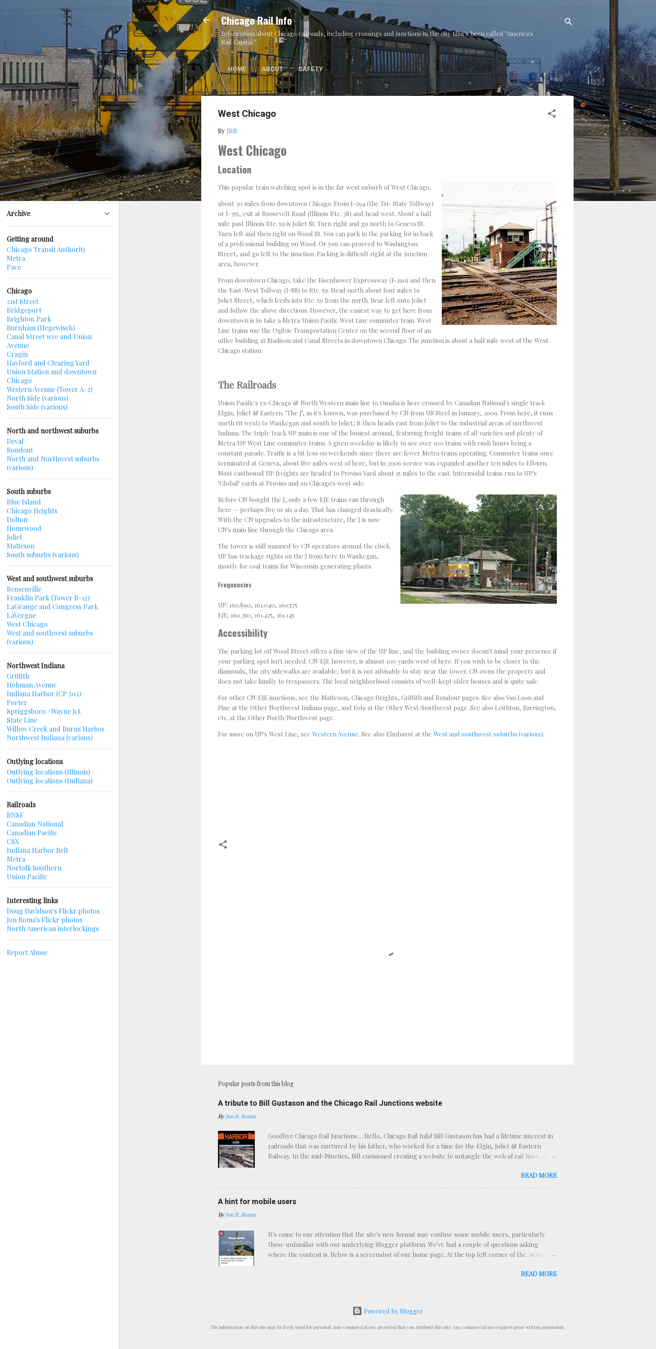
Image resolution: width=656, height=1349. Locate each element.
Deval (15, 441)
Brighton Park (29, 318)
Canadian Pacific (32, 832)
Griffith (18, 676)
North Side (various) (37, 398)
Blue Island (24, 501)
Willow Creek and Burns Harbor (56, 728)
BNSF (15, 815)
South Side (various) (37, 406)
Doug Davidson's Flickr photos (53, 910)
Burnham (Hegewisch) (41, 327)
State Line (22, 720)
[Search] (569, 23)
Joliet (14, 537)
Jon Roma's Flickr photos (44, 919)
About (272, 69)
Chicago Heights (32, 510)
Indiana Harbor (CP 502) (44, 693)
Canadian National (35, 823)
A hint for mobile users (257, 1201)
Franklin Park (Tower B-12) (48, 597)
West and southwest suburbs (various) (488, 734)
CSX (13, 841)
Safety (310, 69)
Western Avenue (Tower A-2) (49, 389)
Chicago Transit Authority (46, 249)
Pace (14, 267)
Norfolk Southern (34, 867)
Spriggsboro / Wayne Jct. (44, 711)
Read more (539, 1175)
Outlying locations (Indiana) (49, 780)
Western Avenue (335, 734)
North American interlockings (53, 928)
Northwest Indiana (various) (49, 737)
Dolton (17, 519)
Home (237, 69)
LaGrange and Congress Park (52, 606)
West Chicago (27, 624)
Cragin (17, 354)
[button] (552, 114)
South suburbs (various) (43, 554)
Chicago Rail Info (256, 20)
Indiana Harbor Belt (37, 850)
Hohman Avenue (31, 684)
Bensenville (24, 588)
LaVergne (21, 615)
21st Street (22, 301)
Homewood (24, 528)
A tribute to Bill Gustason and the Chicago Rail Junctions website (330, 1103)
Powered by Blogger (387, 1311)
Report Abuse (27, 952)
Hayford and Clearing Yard (48, 362)
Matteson (21, 545)
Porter (17, 702)
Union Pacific (27, 876)
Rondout (20, 449)
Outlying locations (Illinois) (48, 771)
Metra (16, 258)
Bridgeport (24, 310)
